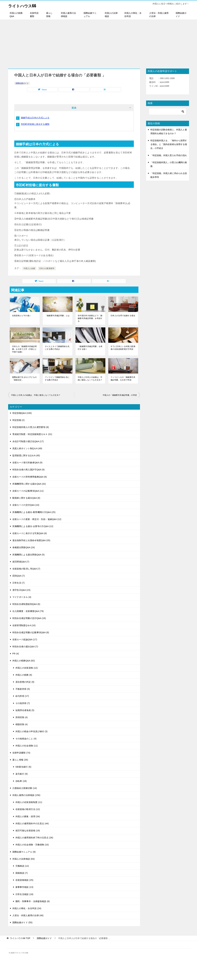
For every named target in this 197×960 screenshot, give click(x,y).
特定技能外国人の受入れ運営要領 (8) (30, 427)
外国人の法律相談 (111, 14)
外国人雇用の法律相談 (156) (26, 795)
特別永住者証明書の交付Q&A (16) (29, 618)
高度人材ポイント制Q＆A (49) (27, 448)
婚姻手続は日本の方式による (35, 117)
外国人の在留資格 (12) (26, 668)
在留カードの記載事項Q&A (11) (28, 491)
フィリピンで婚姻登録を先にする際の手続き (57, 378)
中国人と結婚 (29, 268)
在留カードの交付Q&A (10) (25, 505)
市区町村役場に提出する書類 (35, 124)
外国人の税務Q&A (16, 14)
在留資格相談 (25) (24, 880)
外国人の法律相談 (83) (23, 859)
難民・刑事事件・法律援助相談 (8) (32, 901)
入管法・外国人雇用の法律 (158, 14)
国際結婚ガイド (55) (22, 922)
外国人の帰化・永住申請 (133, 14)
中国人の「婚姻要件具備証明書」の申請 (120, 395)
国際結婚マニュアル (90, 14)
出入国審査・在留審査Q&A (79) (28, 611)
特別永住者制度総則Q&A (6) (26, 604)
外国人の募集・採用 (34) (27, 816)
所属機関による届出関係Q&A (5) (28, 554)
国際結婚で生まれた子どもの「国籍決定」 (24, 378)
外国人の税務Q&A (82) (23, 660)
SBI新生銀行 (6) (23, 767)
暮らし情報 (49, 14)
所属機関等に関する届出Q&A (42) (29, 484)
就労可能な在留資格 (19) (27, 830)
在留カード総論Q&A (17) (24, 639)
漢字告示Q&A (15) (21, 590)
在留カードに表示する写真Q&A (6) (29, 533)
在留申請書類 (34, 14)
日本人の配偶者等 (46, 268)
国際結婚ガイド (181, 14)
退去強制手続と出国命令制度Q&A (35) (31, 540)
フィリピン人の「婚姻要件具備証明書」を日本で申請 (123, 378)
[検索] (167, 111)
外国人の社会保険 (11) (26, 745)
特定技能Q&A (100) (22, 413)
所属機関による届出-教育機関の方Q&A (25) (33, 512)
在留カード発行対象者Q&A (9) (27, 462)
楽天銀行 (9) (21, 774)
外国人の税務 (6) (23, 675)
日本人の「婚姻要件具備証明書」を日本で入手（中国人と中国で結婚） (24, 349)
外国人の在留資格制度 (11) (28, 802)
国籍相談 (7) (21, 873)
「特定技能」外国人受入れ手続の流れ (168, 155)
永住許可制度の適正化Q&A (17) (28, 441)
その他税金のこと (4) (26, 738)
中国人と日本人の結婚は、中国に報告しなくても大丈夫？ (90, 378)
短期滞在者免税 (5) (24, 710)
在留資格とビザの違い (21, 316)
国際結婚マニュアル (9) (24, 852)
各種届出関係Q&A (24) (23, 547)
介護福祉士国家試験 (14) (24, 788)
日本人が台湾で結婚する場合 (123, 316)
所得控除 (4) (21, 717)
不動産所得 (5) (22, 689)
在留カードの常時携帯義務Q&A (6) (29, 477)
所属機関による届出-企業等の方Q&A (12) (32, 526)
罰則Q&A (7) (18, 576)
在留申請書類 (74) (21, 752)
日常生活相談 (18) (24, 894)
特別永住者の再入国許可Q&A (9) (28, 469)
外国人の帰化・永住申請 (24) (26, 908)
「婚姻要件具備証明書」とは (57, 316)
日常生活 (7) (18, 583)
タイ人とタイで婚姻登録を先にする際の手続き (57, 347)
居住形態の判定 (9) (24, 682)
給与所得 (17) (22, 696)
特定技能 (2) (18, 420)
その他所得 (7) (22, 703)
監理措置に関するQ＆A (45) (26, 455)
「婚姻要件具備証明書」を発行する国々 (90, 347)
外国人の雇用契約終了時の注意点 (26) (34, 837)
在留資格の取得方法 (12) (27, 809)
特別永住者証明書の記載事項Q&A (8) (30, 632)
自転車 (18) (21, 781)
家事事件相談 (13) (24, 887)
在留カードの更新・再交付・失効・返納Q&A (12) (36, 519)
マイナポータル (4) (21, 597)
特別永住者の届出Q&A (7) (25, 646)
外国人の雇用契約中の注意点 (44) (32, 823)
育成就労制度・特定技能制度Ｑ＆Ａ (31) (32, 434)
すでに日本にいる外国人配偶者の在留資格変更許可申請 (123, 347)
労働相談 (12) (22, 866)
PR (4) (15, 653)
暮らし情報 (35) (20, 760)
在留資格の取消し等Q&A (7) (26, 568)
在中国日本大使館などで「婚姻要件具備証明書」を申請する (90, 318)
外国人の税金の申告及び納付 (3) (31, 731)
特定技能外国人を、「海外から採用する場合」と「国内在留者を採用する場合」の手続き (168, 144)
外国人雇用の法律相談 (68, 14)
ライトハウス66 (25, 5)
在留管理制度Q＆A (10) (24, 625)
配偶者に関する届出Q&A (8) (26, 498)
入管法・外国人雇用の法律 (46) (28, 915)
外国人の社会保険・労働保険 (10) (32, 844)
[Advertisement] (99, 42)
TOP (20, 938)
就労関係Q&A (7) (20, 561)
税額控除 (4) (21, 724)
